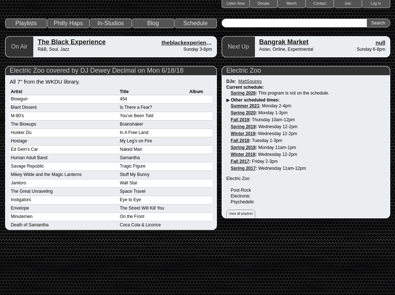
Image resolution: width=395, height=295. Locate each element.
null (380, 95)
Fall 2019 (240, 172)
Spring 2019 (243, 179)
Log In (376, 3)
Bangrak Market (284, 94)
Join (348, 3)
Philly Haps (68, 76)
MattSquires (250, 134)
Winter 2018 (243, 207)
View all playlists (241, 266)
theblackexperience (186, 95)
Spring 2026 (243, 145)
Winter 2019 (243, 186)
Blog (153, 76)
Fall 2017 (240, 214)
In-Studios (111, 76)
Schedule (195, 76)
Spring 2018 (243, 200)
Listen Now (236, 3)
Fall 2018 (240, 193)
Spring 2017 (243, 220)
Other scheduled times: (255, 152)
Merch (291, 3)
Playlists (26, 76)
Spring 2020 (243, 165)
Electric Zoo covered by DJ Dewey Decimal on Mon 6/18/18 (97, 123)
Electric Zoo (243, 123)
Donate (263, 3)
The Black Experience (72, 94)
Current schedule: (245, 139)
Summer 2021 (245, 158)
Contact (319, 3)
